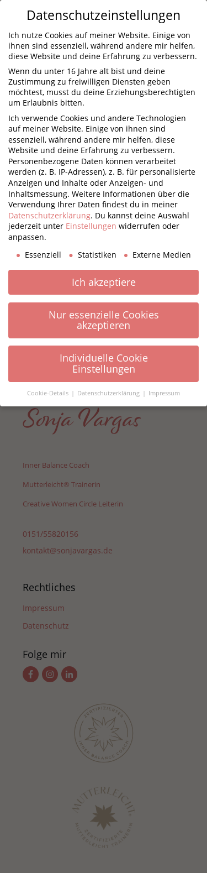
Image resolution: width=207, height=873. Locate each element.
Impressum (164, 393)
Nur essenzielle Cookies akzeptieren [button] (104, 320)
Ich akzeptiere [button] (104, 282)
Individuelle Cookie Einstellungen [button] (104, 363)
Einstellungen (91, 226)
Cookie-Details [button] (48, 393)
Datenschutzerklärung (49, 215)
